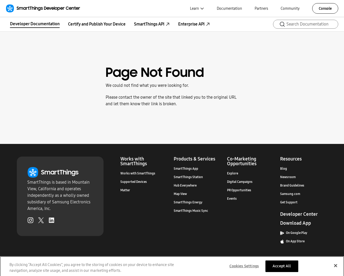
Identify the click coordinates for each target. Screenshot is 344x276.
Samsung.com (290, 194)
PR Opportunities (239, 190)
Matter (125, 190)
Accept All (282, 268)
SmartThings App (186, 168)
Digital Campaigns (240, 182)
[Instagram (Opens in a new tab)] (30, 221)
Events (232, 198)
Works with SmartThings (137, 173)
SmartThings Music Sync (191, 211)
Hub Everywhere (185, 185)
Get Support (288, 202)
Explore (232, 173)
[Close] (335, 268)
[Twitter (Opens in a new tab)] (41, 221)
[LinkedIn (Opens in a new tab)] (51, 221)
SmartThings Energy (188, 202)
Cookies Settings (244, 268)
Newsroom (288, 177)
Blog (283, 168)
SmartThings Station (188, 177)
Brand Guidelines (292, 185)
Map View (180, 194)
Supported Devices (133, 182)
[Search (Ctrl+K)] (305, 24)
